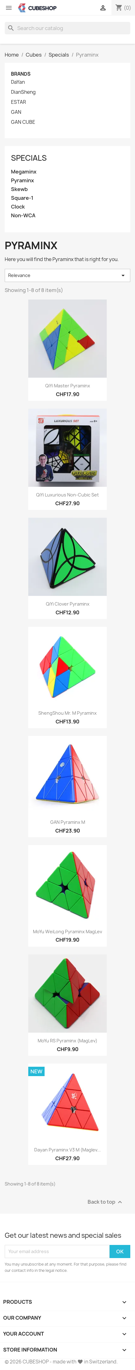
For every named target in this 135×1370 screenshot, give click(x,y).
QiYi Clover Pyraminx (67, 604)
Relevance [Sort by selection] (67, 275)
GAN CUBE (23, 122)
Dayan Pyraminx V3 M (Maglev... (67, 1150)
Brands (20, 74)
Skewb (19, 189)
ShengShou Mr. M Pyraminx (67, 713)
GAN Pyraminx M (67, 822)
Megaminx (23, 172)
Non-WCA (23, 215)
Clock (18, 207)
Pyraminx (22, 180)
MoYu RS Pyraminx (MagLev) (67, 1041)
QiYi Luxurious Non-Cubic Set (67, 495)
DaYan (18, 82)
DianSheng (23, 92)
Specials (29, 158)
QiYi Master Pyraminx (67, 386)
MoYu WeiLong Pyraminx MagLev (67, 931)
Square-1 (22, 198)
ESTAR (18, 102)
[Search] (67, 28)
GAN (16, 112)
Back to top (106, 1202)
